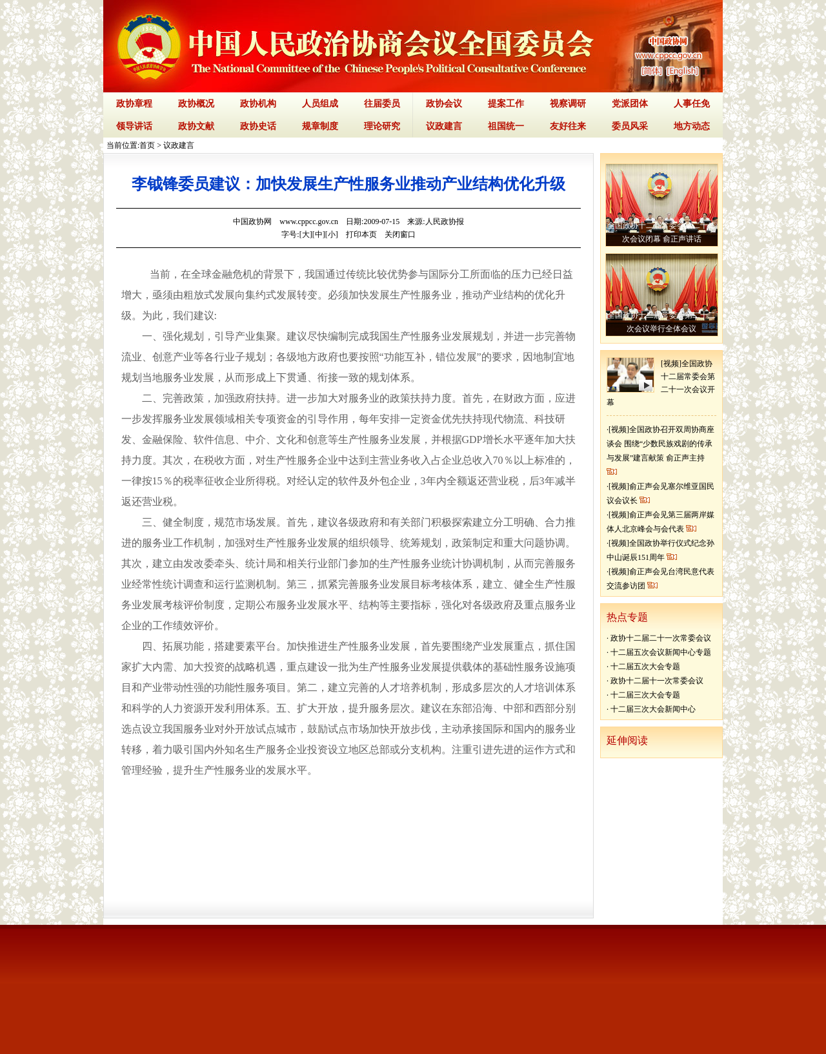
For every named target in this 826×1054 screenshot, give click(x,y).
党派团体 (630, 103)
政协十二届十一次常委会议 (656, 680)
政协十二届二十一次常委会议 (660, 638)
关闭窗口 (400, 234)
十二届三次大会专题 (645, 694)
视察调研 (568, 103)
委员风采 (630, 126)
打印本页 (361, 234)
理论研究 (382, 126)
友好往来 (568, 126)
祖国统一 (506, 126)
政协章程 (134, 103)
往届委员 (382, 103)
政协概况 (196, 103)
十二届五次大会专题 (645, 666)
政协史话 (258, 126)
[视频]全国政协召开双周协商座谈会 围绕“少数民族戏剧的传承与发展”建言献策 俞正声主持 (660, 443)
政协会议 (444, 103)
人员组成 (320, 103)
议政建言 (444, 126)
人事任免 (692, 103)
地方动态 (692, 126)
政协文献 (196, 126)
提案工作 (506, 103)
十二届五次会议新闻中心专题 (660, 652)
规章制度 (320, 126)
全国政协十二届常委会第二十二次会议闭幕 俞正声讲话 (661, 232)
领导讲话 (134, 126)
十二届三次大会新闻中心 (653, 709)
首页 (147, 145)
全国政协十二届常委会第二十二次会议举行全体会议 (661, 322)
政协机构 (258, 103)
